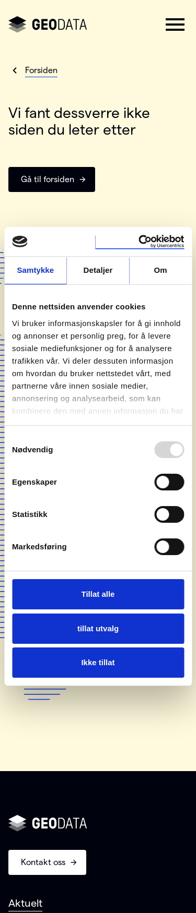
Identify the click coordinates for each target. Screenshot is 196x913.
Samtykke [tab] (35, 270)
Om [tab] (160, 270)
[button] (175, 24)
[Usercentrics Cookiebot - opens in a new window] (139, 241)
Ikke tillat (97, 662)
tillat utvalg (98, 628)
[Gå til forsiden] (47, 24)
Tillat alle (98, 594)
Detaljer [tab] (98, 270)
